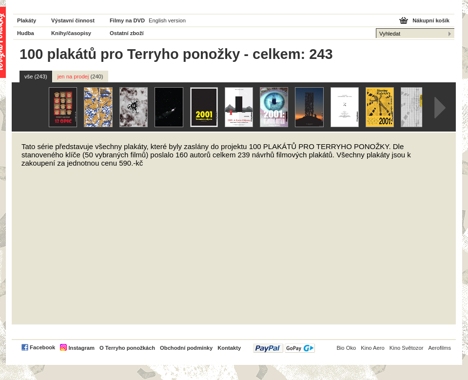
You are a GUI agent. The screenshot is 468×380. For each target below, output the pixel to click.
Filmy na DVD (127, 20)
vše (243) (35, 76)
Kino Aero (373, 348)
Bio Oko (346, 348)
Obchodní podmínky (186, 348)
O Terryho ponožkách (127, 348)
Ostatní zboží (127, 33)
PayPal (284, 348)
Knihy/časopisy (71, 33)
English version (167, 20)
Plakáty (26, 20)
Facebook (42, 347)
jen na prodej (80, 76)
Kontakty (229, 348)
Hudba (25, 33)
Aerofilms (439, 348)
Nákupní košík (430, 20)
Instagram (81, 348)
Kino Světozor (407, 348)
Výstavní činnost (73, 20)
